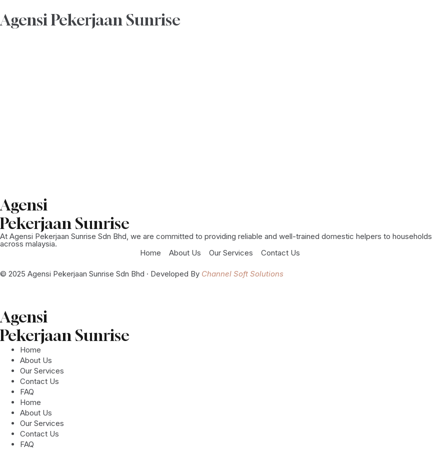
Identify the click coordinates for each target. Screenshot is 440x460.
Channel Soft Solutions (243, 273)
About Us (36, 360)
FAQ (27, 391)
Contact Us (39, 381)
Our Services (42, 371)
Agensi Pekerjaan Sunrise (90, 19)
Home (30, 349)
